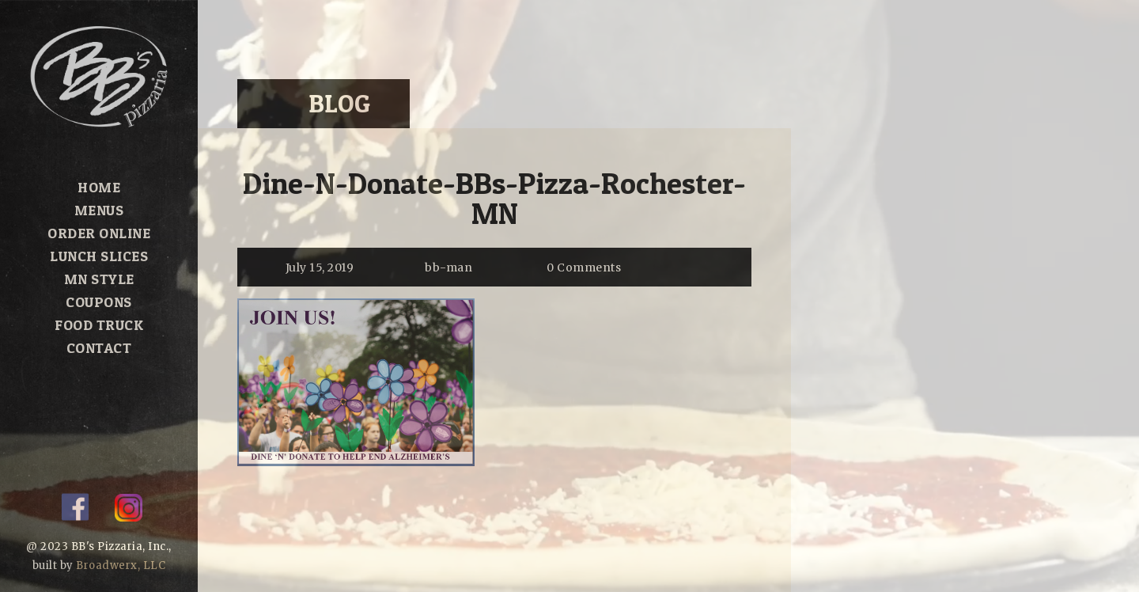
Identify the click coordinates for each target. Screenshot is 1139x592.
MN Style (99, 279)
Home (99, 187)
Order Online (98, 233)
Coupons (99, 302)
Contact (99, 348)
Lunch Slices (99, 256)
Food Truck (99, 325)
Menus (99, 210)
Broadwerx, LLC (120, 565)
